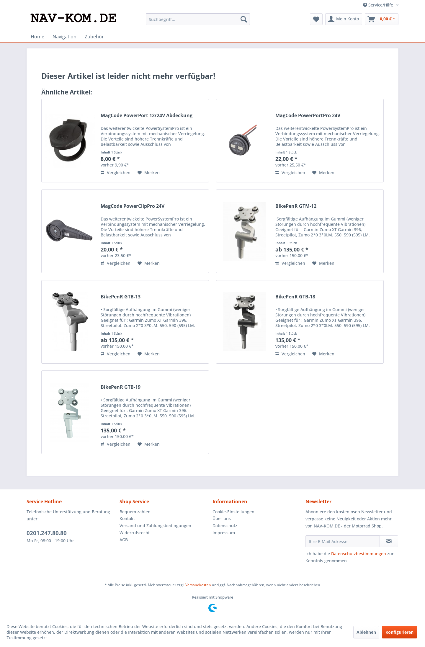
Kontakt (127, 518)
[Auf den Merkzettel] (149, 172)
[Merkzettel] (316, 19)
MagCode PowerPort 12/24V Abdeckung (146, 115)
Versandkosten (198, 584)
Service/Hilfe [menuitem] (378, 5)
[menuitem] (198, 19)
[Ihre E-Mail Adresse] (342, 541)
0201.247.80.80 (47, 533)
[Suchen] (244, 19)
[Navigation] (64, 36)
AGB (124, 540)
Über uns (221, 518)
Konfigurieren (399, 632)
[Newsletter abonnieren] (389, 541)
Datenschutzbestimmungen (358, 553)
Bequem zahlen (135, 511)
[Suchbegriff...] (198, 19)
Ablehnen (366, 632)
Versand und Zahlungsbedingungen (155, 525)
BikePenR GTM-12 (295, 206)
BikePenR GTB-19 (120, 387)
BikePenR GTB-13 (120, 297)
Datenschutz (224, 525)
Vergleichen (115, 172)
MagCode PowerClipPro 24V (132, 206)
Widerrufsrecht (135, 532)
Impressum (223, 532)
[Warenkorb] (381, 19)
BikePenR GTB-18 (295, 297)
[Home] (37, 36)
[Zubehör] (94, 36)
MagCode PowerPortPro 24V (307, 115)
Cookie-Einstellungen (233, 511)
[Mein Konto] (343, 19)
